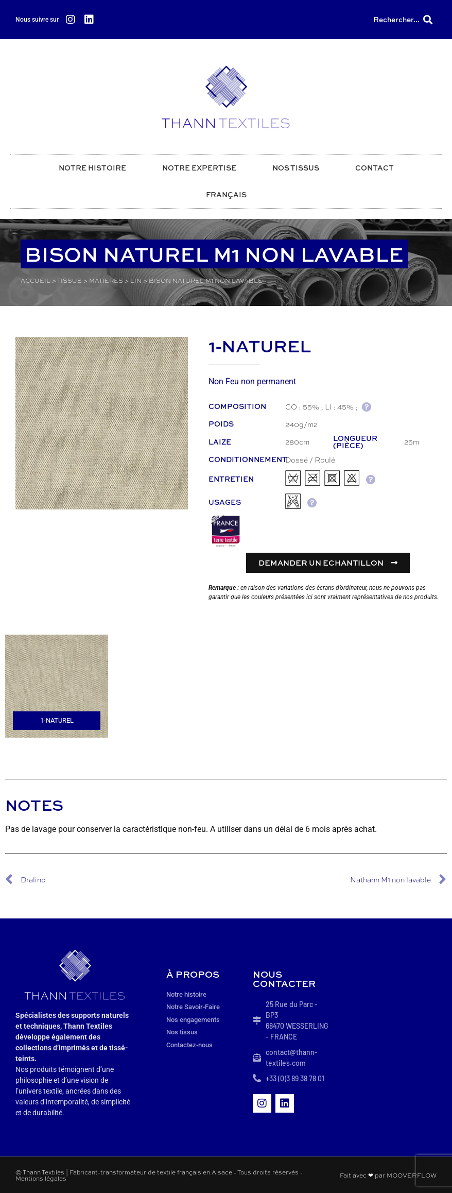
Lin (136, 280)
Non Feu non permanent (252, 381)
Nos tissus (295, 168)
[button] (428, 19)
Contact (374, 168)
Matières (106, 280)
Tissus (69, 280)
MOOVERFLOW (412, 1175)
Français (226, 194)
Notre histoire (92, 168)
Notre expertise (199, 168)
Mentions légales (40, 1178)
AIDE (366, 406)
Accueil (35, 280)
